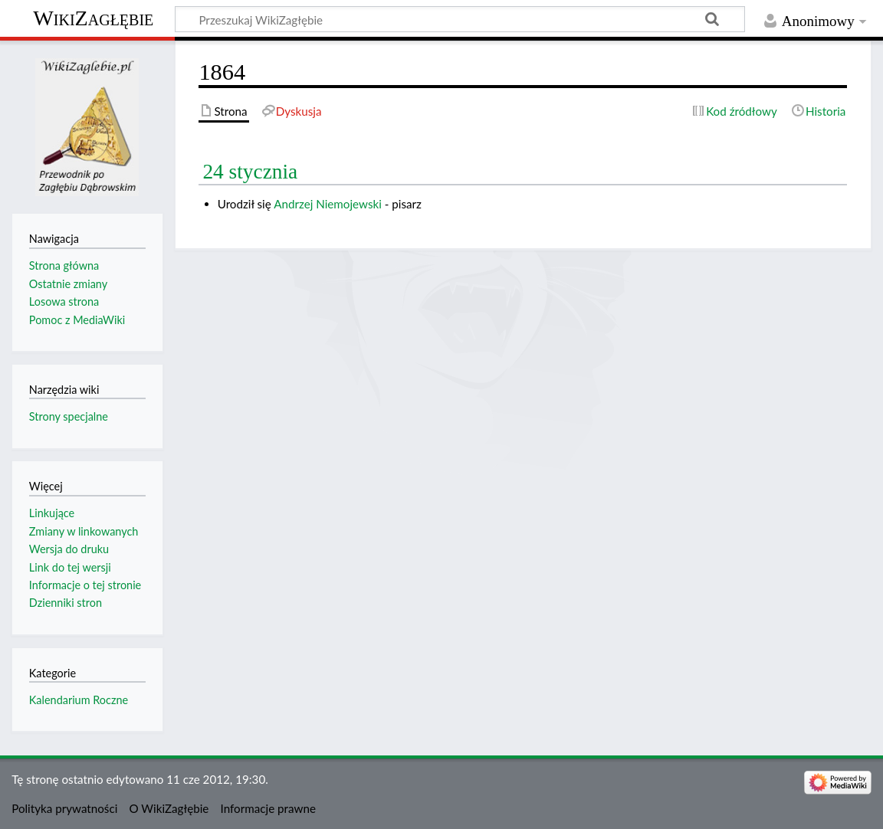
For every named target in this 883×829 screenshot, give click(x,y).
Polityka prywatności (64, 808)
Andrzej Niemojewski (328, 204)
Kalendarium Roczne (78, 699)
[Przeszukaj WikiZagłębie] (460, 19)
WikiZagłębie (93, 18)
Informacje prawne (268, 808)
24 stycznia (249, 171)
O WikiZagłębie (169, 808)
